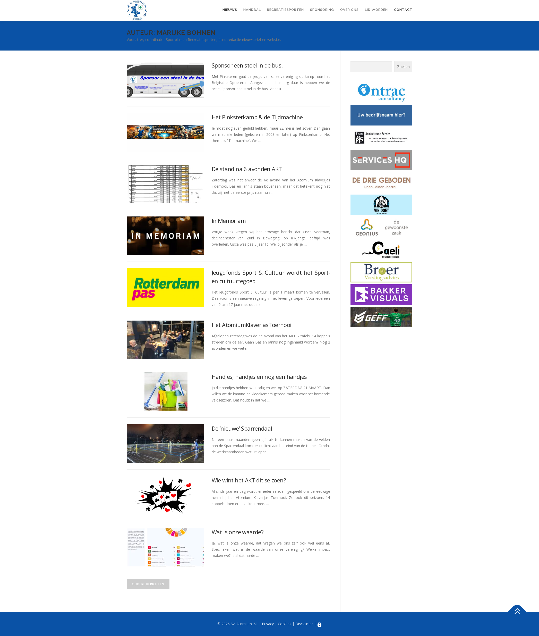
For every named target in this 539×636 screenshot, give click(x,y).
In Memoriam (229, 220)
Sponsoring (322, 10)
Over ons (349, 10)
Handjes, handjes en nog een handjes (259, 376)
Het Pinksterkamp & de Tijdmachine (257, 117)
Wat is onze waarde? (238, 532)
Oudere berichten (148, 584)
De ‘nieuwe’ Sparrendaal (242, 428)
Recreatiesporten (285, 10)
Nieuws (230, 10)
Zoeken (403, 66)
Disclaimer (304, 623)
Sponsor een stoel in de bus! (247, 65)
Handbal (252, 10)
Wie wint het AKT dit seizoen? (249, 480)
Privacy (268, 623)
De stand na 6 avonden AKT (247, 169)
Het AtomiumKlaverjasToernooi (252, 325)
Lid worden (376, 10)
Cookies (284, 623)
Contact (403, 10)
